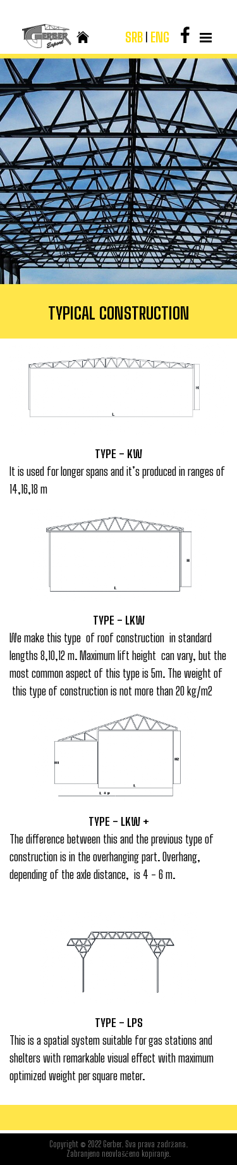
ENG (159, 37)
